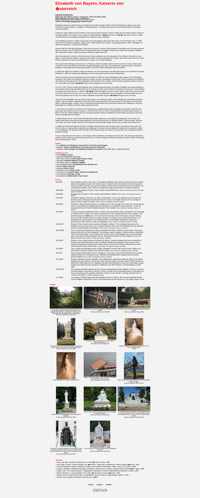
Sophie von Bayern (76, 192)
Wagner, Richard (98, 275)
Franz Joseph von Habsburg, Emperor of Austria (129, 190)
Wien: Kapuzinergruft (73, 21)
